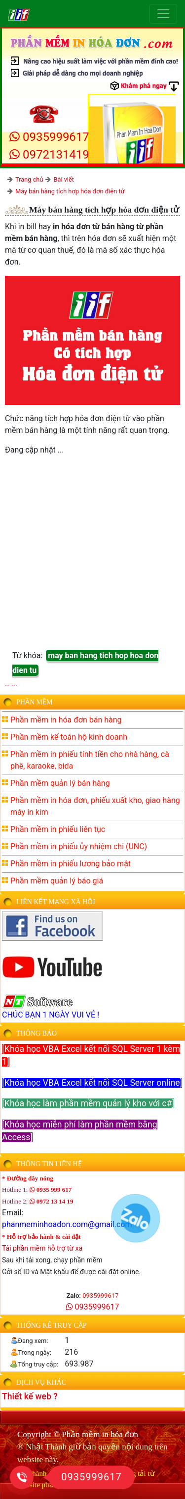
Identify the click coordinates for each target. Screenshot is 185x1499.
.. (7, 683)
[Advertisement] (92, 556)
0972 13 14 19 (52, 1201)
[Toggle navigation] (163, 14)
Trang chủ (29, 179)
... (14, 683)
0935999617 (49, 137)
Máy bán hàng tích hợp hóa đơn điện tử (70, 191)
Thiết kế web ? (30, 1396)
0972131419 (49, 154)
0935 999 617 (51, 1189)
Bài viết (63, 179)
